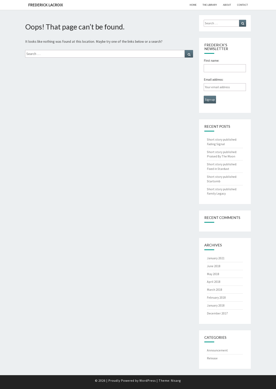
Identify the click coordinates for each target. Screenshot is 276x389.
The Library (210, 5)
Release (212, 358)
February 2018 (216, 297)
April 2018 (213, 282)
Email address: (213, 79)
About (227, 5)
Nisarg (176, 380)
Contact (242, 5)
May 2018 (213, 274)
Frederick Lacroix (45, 4)
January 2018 (216, 305)
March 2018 (214, 290)
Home (193, 5)
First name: (211, 60)
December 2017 (217, 313)
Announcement (217, 350)
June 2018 (213, 266)
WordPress (147, 380)
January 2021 (216, 258)
